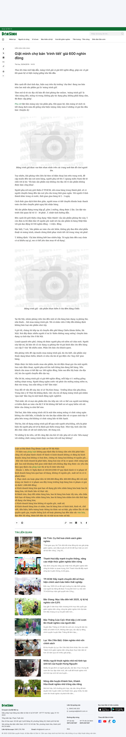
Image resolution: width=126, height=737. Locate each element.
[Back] (3, 76)
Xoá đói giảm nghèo (62, 39)
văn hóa (81, 512)
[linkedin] (3, 57)
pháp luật (31, 451)
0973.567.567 (72, 723)
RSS (68, 729)
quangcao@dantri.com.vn (78, 711)
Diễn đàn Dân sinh (98, 39)
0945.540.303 (74, 708)
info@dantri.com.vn (43, 729)
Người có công (23, 39)
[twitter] (3, 53)
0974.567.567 (85, 723)
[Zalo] (3, 62)
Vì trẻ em (35, 39)
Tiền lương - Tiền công (81, 39)
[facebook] (3, 49)
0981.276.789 (20, 729)
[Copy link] (3, 66)
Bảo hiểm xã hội (47, 39)
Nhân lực (12, 39)
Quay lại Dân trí (7, 29)
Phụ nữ (18, 104)
